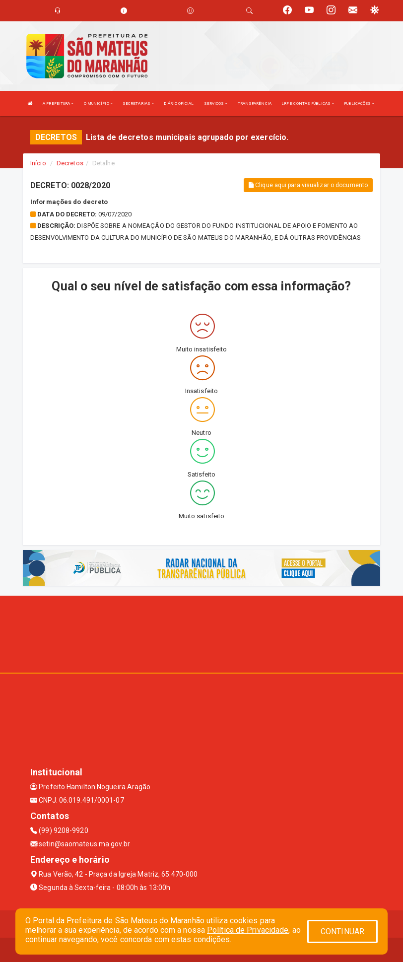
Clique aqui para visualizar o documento (308, 185)
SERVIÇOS (216, 103)
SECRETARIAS (138, 103)
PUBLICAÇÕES (359, 103)
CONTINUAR (342, 931)
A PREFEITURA (58, 103)
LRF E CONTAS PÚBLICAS (307, 103)
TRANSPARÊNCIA (254, 103)
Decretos (70, 163)
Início (38, 163)
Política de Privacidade (247, 930)
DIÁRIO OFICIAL (179, 103)
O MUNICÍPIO (98, 103)
